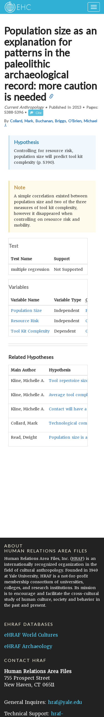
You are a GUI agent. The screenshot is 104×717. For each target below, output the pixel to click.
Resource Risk (25, 320)
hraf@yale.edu (65, 702)
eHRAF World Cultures (31, 635)
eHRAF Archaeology (28, 646)
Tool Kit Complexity (30, 330)
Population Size (26, 310)
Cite (36, 112)
